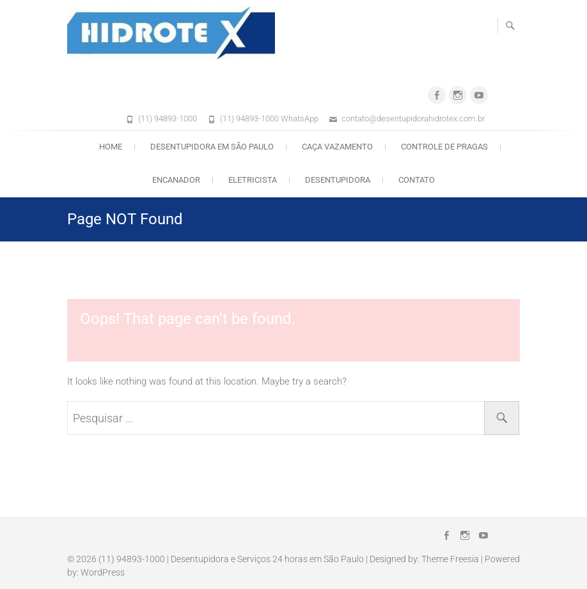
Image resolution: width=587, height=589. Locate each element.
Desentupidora (337, 180)
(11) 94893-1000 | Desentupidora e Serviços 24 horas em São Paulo (231, 559)
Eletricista (252, 180)
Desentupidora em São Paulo (212, 146)
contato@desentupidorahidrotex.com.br (413, 118)
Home (110, 146)
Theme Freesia (450, 559)
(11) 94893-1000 (167, 118)
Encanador (176, 180)
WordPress (103, 572)
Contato (416, 180)
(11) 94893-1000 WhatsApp (269, 118)
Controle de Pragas (444, 146)
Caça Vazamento (337, 146)
